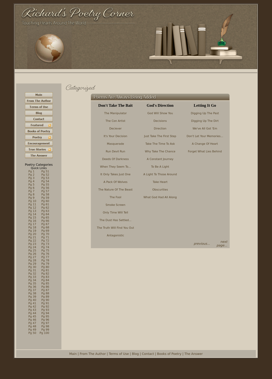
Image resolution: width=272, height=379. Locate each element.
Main (73, 354)
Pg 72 (45, 240)
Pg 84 (45, 280)
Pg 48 (32, 326)
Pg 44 (32, 313)
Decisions (160, 121)
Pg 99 (45, 329)
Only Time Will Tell (115, 212)
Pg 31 (32, 270)
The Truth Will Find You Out (115, 227)
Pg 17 (32, 224)
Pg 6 (31, 188)
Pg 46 (32, 319)
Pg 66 (45, 220)
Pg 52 (45, 174)
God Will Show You (160, 113)
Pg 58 (45, 194)
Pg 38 (32, 293)
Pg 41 (32, 303)
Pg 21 (32, 237)
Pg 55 (45, 184)
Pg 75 (45, 250)
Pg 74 (45, 247)
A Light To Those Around (160, 174)
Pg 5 (31, 184)
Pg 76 (45, 253)
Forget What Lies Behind (205, 151)
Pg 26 (32, 253)
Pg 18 (32, 227)
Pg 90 (45, 300)
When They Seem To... (115, 166)
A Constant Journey (160, 159)
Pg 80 (45, 267)
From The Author (93, 354)
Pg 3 (31, 178)
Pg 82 (45, 273)
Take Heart (160, 182)
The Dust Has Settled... (115, 220)
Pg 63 (45, 211)
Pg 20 (32, 234)
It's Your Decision (115, 136)
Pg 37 (32, 290)
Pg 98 (45, 326)
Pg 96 (45, 319)
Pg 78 (45, 260)
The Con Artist (115, 121)
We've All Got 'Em (205, 128)
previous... (202, 243)
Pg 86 (45, 286)
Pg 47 (32, 323)
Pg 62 (45, 207)
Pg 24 (32, 247)
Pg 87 (45, 290)
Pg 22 (32, 240)
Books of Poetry (169, 354)
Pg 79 (45, 263)
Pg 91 (45, 303)
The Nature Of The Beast (115, 189)
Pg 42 (32, 306)
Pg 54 (45, 181)
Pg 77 (45, 257)
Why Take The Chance (160, 151)
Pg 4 (31, 181)
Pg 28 (32, 260)
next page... (221, 243)
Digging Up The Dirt (205, 121)
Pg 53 (45, 178)
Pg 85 (45, 283)
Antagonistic (115, 235)
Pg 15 (32, 217)
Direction (160, 128)
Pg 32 (32, 273)
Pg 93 (45, 309)
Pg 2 (31, 174)
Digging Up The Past (205, 113)
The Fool (115, 197)
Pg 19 (32, 230)
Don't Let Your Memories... (205, 136)
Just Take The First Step (160, 136)
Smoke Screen (115, 205)
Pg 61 (45, 204)
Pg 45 (32, 316)
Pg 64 (45, 214)
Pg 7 (31, 191)
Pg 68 (45, 227)
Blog (135, 354)
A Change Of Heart (205, 143)
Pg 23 (32, 244)
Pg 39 (32, 296)
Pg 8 (31, 194)
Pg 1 (31, 171)
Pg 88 (45, 293)
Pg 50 (32, 333)
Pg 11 (32, 204)
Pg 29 (32, 263)
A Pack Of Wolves (116, 182)
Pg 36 (32, 286)
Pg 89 (45, 296)
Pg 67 (45, 224)
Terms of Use (119, 354)
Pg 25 (32, 250)
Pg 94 (45, 313)
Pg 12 (32, 207)
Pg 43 (32, 309)
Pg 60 (45, 201)
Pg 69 (45, 230)
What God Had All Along (160, 197)
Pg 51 (45, 171)
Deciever (115, 128)
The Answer (193, 354)
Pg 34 (32, 280)
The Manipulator (115, 113)
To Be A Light (160, 166)
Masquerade (115, 143)
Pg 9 (31, 197)
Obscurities (160, 189)
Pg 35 (32, 283)
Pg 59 (45, 197)
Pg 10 (32, 201)
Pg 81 (45, 270)
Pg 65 (45, 217)
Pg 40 (32, 300)
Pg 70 (45, 234)
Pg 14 (32, 214)
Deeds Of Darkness (115, 159)
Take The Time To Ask (160, 143)
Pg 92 (45, 306)
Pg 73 (45, 244)
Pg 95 (45, 316)
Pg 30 (32, 267)
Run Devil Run (115, 151)
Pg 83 (45, 277)
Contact (148, 354)
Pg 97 (45, 323)
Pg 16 (32, 220)
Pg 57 (45, 191)
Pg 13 (32, 211)
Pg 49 (32, 329)
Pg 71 (45, 237)
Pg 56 (45, 188)
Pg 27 (32, 257)
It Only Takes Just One (115, 174)
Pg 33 (32, 277)
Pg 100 (44, 333)
